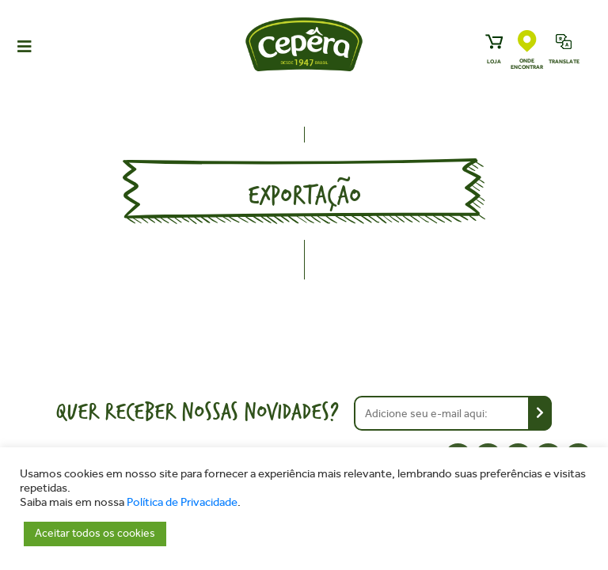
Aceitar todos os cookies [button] (95, 533)
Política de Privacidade (182, 502)
